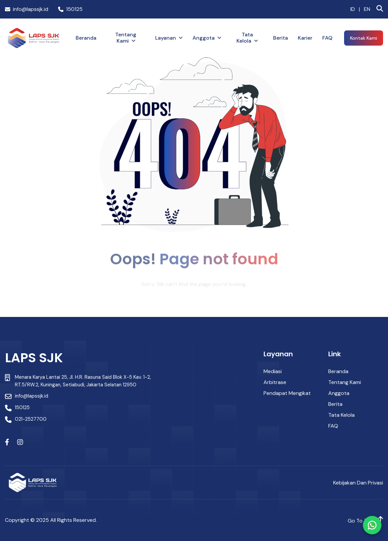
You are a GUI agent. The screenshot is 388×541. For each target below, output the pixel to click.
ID (352, 9)
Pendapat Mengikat (287, 393)
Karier (305, 37)
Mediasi (273, 371)
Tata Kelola (244, 37)
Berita (280, 37)
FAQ (327, 37)
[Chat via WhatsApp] (372, 525)
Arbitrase (275, 382)
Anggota (204, 37)
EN (367, 9)
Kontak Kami (363, 38)
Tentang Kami (125, 37)
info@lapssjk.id (26, 9)
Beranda (86, 37)
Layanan (165, 37)
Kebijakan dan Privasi (358, 482)
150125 (70, 9)
